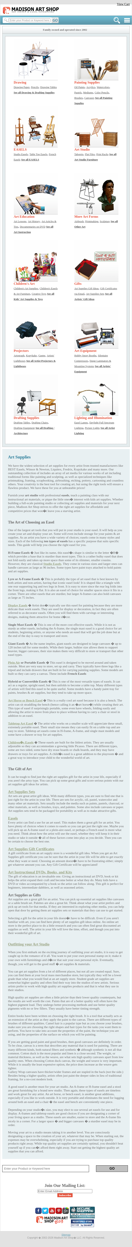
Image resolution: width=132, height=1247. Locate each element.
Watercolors (103, 87)
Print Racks (102, 154)
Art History (34, 221)
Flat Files (90, 154)
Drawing (20, 82)
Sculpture (105, 221)
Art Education (24, 217)
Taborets (78, 154)
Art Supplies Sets (95, 293)
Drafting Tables (22, 422)
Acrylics (90, 87)
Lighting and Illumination (93, 418)
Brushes (78, 98)
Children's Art (24, 284)
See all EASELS (30, 159)
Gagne (41, 355)
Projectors (21, 351)
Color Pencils (102, 92)
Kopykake (31, 355)
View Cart (123, 4)
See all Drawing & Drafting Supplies (34, 92)
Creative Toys (39, 293)
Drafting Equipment (24, 428)
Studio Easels (21, 154)
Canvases (89, 98)
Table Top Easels (38, 154)
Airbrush (79, 221)
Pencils (35, 87)
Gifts (78, 284)
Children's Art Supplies (26, 288)
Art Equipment (85, 351)
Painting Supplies (87, 82)
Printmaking (91, 221)
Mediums (88, 92)
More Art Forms (86, 217)
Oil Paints (79, 87)
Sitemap (66, 1234)
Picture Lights (92, 428)
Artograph (19, 355)
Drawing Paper (22, 87)
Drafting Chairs (39, 422)
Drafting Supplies (26, 418)
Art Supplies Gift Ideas (86, 288)
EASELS (20, 149)
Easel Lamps (81, 422)
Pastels (78, 92)
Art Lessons (20, 221)
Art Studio (82, 149)
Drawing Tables (48, 87)
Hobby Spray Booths (85, 355)
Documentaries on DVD (32, 226)
